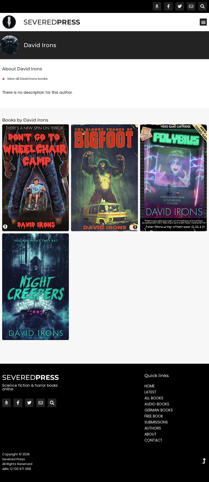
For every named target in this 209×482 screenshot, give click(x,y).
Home (149, 386)
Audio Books (156, 404)
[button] (203, 22)
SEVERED (51, 22)
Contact (153, 440)
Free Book (153, 416)
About (150, 434)
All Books (153, 398)
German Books (158, 410)
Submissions (156, 422)
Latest (150, 392)
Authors (152, 428)
